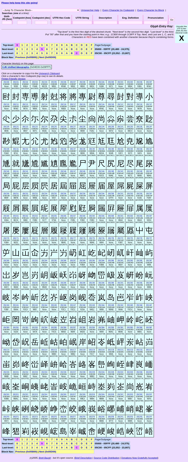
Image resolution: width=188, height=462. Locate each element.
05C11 (16, 104)
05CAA (101, 305)
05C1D (130, 104)
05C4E (139, 171)
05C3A (101, 149)
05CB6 (63, 327)
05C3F (149, 149)
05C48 (82, 171)
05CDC (120, 372)
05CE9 (92, 394)
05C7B (111, 238)
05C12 (25, 104)
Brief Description (83, 458)
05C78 (82, 238)
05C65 (54, 216)
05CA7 (73, 305)
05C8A (101, 260)
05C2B (111, 127)
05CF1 (16, 417)
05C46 (63, 171)
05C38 (82, 149)
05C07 (73, 82)
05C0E (139, 82)
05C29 (92, 127)
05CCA (101, 350)
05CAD (130, 305)
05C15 (54, 104)
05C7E (139, 238)
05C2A (101, 127)
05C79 (92, 238)
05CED (130, 394)
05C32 (25, 149)
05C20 (6, 127)
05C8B (111, 260)
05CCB (111, 350)
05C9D (130, 283)
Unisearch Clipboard (49, 73)
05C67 (73, 216)
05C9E (139, 283)
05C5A (101, 193)
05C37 (73, 149)
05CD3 (35, 372)
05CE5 (54, 394)
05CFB (111, 417)
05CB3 (35, 327)
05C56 (63, 193)
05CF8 (82, 417)
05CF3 (35, 417)
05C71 (16, 238)
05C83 (35, 260)
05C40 (6, 171)
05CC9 (92, 350)
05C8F (149, 260)
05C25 (54, 127)
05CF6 (63, 417)
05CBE (140, 327)
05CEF (149, 394)
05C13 (35, 104)
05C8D (130, 260)
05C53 (35, 193)
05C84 (44, 260)
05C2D (130, 127)
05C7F (149, 238)
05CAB (111, 305)
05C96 (63, 283)
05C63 (35, 216)
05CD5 (54, 372)
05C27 (73, 127)
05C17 (73, 104)
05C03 (35, 82)
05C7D (130, 238)
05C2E (139, 127)
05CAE (140, 305)
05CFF (149, 417)
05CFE (139, 417)
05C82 (25, 260)
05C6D (130, 216)
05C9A (101, 283)
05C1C (120, 104)
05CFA (101, 417)
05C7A (101, 238)
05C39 (92, 149)
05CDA (101, 372)
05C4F (149, 171)
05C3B (111, 149)
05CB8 (82, 327)
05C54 (44, 193)
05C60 (6, 216)
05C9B (111, 283)
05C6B (111, 216)
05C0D (130, 82)
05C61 (16, 216)
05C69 (92, 216)
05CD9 (92, 372)
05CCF (149, 350)
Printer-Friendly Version (13, 78)
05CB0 (6, 327)
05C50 (6, 193)
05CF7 (73, 417)
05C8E (139, 260)
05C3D (130, 149)
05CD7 (73, 372)
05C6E (139, 216)
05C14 (44, 104)
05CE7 (73, 394)
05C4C (120, 171)
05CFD (130, 417)
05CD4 (44, 372)
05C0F (149, 82)
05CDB (111, 372)
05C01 (16, 82)
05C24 (44, 127)
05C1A (101, 104)
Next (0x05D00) (47, 57)
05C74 (44, 238)
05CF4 (44, 417)
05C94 (44, 283)
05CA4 (44, 305)
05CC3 (35, 350)
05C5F (149, 193)
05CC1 (16, 350)
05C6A (101, 216)
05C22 (25, 127)
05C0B (111, 82)
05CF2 (25, 417)
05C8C (120, 260)
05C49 (92, 171)
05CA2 (25, 305)
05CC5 (54, 350)
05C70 (6, 238)
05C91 (16, 283)
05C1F (149, 104)
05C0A (101, 82)
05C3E (139, 149)
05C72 (25, 238)
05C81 (16, 260)
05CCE (140, 350)
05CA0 (6, 305)
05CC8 (82, 350)
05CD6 (63, 372)
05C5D (130, 193)
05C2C (120, 127)
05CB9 (92, 327)
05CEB (111, 394)
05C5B (111, 193)
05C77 (73, 238)
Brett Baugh (45, 458)
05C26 (63, 127)
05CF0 (6, 417)
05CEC (120, 394)
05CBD (130, 327)
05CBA (101, 327)
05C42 (25, 171)
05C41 (16, 171)
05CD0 (6, 372)
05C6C (120, 216)
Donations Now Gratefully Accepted (139, 458)
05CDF (149, 372)
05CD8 (82, 372)
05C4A (101, 171)
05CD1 (16, 372)
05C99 (92, 283)
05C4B (111, 171)
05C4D (130, 171)
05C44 (44, 171)
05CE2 (25, 394)
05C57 (73, 193)
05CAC (120, 305)
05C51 (16, 193)
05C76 (63, 238)
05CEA (101, 394)
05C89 (92, 260)
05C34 (44, 149)
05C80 (6, 260)
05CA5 (54, 305)
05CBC (120, 327)
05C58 (82, 193)
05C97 (73, 283)
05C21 (16, 127)
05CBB (111, 327)
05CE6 (63, 394)
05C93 (35, 283)
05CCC (120, 350)
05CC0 (6, 350)
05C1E (139, 104)
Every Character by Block (150, 10)
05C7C (120, 238)
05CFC (121, 417)
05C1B (111, 104)
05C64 (44, 216)
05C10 (6, 104)
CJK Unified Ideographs (15, 67)
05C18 (82, 104)
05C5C (120, 193)
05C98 (82, 283)
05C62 (25, 216)
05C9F (149, 283)
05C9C (120, 283)
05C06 (63, 82)
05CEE (140, 394)
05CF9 (92, 417)
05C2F (149, 127)
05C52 (25, 193)
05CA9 (92, 305)
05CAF (149, 305)
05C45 (54, 171)
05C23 (35, 127)
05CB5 (54, 327)
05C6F (149, 216)
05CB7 (73, 327)
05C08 (82, 82)
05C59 (92, 193)
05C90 (6, 283)
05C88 (82, 260)
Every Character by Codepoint (118, 10)
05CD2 (25, 372)
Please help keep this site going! (19, 2)
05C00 (6, 82)
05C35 (54, 149)
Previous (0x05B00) (26, 57)
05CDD (130, 372)
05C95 (54, 283)
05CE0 (6, 394)
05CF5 (54, 417)
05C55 (54, 193)
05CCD (130, 350)
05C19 (92, 104)
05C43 (35, 171)
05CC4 (44, 350)
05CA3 (35, 305)
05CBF (149, 327)
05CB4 (44, 327)
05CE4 (44, 394)
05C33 (35, 149)
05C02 (25, 82)
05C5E (139, 193)
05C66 (63, 216)
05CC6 (63, 350)
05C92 (25, 283)
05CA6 (63, 305)
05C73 (35, 238)
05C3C (120, 149)
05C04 (44, 82)
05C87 (73, 260)
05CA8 (82, 305)
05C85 (54, 260)
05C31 (16, 149)
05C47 (73, 171)
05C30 (6, 149)
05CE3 (35, 394)
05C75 (54, 238)
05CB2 (25, 327)
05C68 (82, 216)
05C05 (54, 82)
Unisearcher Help (90, 10)
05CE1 (16, 394)
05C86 (63, 260)
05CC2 (25, 350)
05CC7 (73, 350)
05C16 (63, 104)
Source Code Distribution (107, 458)
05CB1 (16, 327)
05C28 (82, 127)
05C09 (92, 82)
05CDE (140, 372)
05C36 (63, 149)
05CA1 (16, 305)
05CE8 (82, 394)
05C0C (120, 82)
